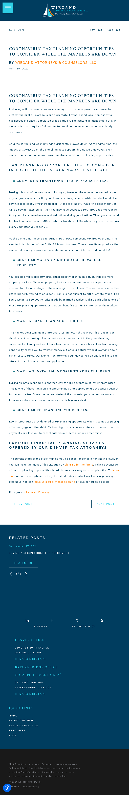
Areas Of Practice (23, 725)
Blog (13, 735)
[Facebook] (52, 620)
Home (13, 715)
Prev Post (23, 503)
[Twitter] (76, 620)
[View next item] (26, 574)
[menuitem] (34, 715)
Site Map (40, 626)
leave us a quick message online (54, 481)
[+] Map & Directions (30, 693)
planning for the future (79, 464)
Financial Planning (37, 492)
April (21, 29)
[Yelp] (101, 620)
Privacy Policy (83, 626)
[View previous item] (11, 574)
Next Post (106, 503)
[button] (7, 788)
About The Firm (21, 720)
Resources (17, 730)
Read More (23, 563)
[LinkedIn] (27, 620)
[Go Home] (11, 30)
